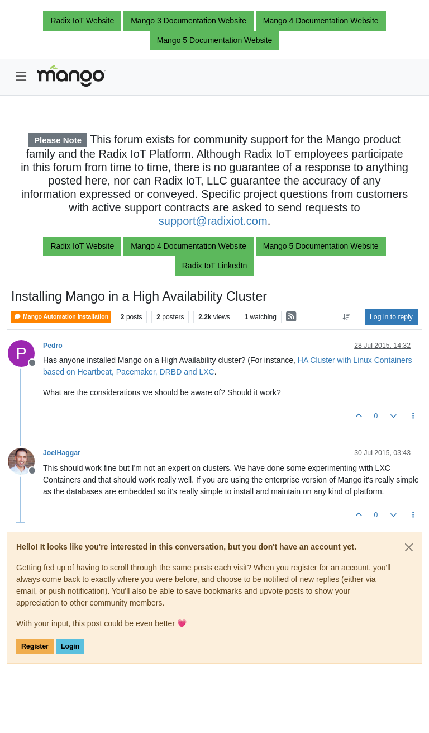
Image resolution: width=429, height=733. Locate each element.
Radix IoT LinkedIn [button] (214, 265)
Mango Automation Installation (61, 316)
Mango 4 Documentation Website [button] (321, 20)
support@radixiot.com (213, 221)
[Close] (409, 547)
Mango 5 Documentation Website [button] (215, 40)
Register (35, 646)
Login (70, 646)
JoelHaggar (61, 453)
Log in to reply (391, 317)
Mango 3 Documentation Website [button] (188, 20)
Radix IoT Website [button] (82, 20)
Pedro (53, 345)
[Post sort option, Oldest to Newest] (346, 317)
